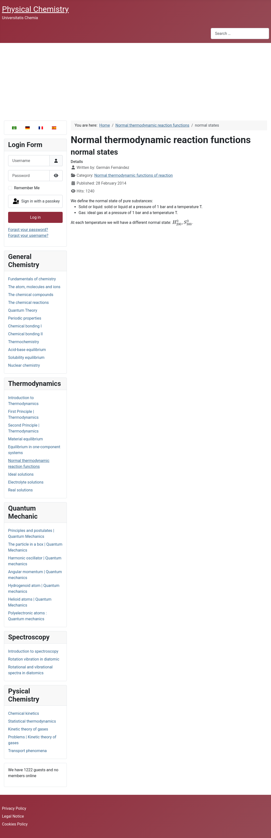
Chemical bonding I (25, 326)
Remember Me (27, 188)
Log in (35, 217)
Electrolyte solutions (25, 482)
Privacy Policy (14, 808)
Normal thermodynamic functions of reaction (133, 175)
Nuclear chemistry (24, 365)
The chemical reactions (28, 302)
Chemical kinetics (23, 713)
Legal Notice (13, 816)
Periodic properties (24, 318)
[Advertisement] (135, 79)
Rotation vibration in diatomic (33, 659)
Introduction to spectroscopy (33, 651)
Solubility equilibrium (26, 357)
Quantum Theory (22, 310)
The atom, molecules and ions (34, 286)
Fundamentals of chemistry (32, 279)
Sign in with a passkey (36, 201)
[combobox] (240, 33)
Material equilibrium (25, 439)
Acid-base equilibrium (27, 349)
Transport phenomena (27, 750)
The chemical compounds (30, 294)
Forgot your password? (28, 229)
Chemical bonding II (25, 334)
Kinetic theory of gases (28, 729)
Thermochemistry (23, 341)
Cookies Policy (15, 824)
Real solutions (20, 490)
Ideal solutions (21, 474)
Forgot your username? (28, 235)
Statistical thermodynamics (32, 721)
